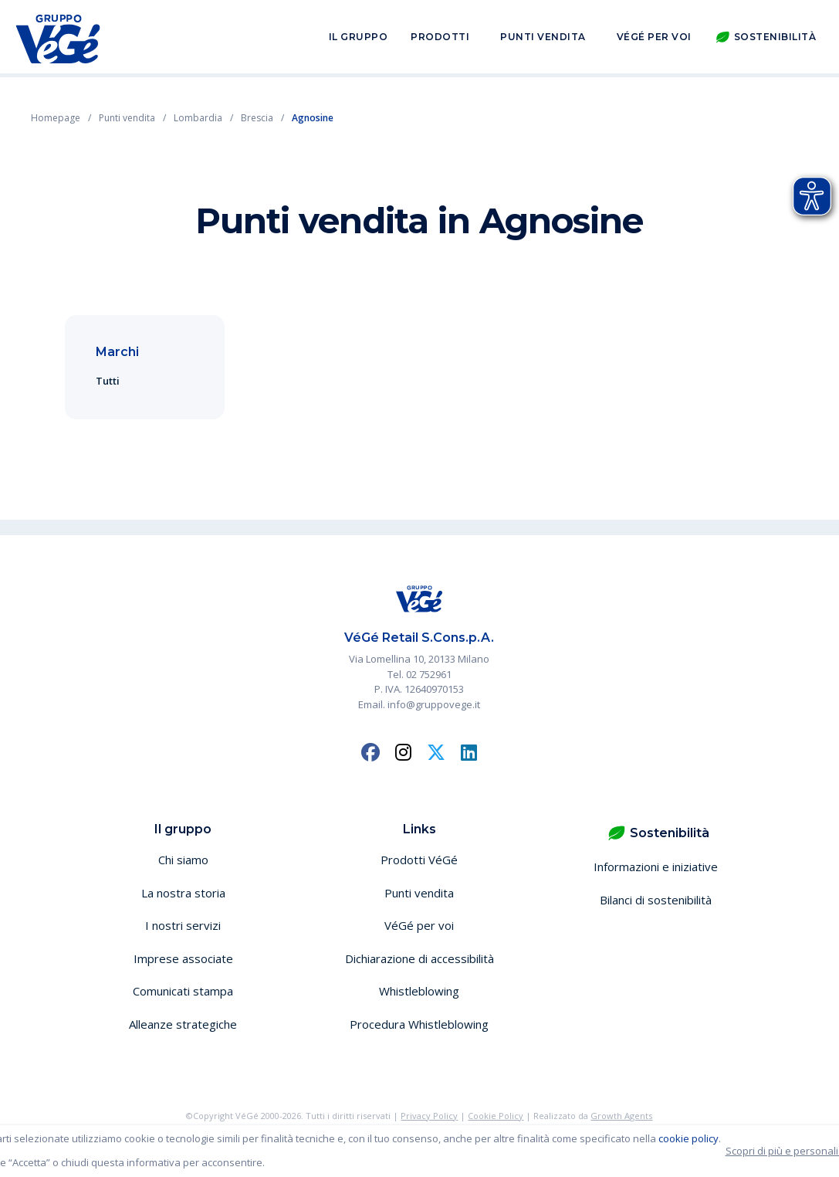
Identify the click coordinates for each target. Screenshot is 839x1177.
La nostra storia (183, 893)
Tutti (108, 381)
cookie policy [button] (688, 1138)
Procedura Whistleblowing (419, 1024)
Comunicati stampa (183, 991)
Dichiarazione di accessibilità (419, 958)
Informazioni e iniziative (656, 866)
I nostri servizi (183, 925)
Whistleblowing (419, 991)
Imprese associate (183, 958)
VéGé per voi (654, 37)
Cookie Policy (495, 1115)
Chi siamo (183, 859)
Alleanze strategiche (183, 1024)
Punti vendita (543, 37)
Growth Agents (621, 1115)
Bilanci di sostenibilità (656, 899)
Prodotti (440, 37)
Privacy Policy (429, 1115)
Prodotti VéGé (419, 859)
